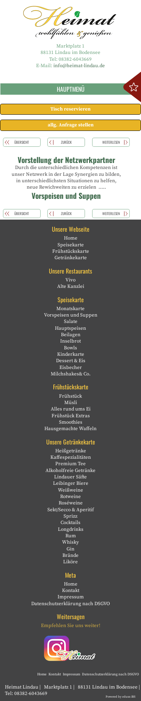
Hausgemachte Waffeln (70, 429)
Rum (70, 536)
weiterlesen (111, 142)
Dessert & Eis (70, 361)
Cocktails (70, 523)
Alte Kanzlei (70, 286)
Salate (70, 321)
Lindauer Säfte (70, 477)
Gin (70, 549)
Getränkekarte (71, 258)
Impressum (71, 597)
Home (70, 238)
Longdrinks (70, 529)
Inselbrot (70, 341)
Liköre (70, 562)
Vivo (70, 280)
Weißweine (70, 490)
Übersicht (21, 142)
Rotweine (70, 496)
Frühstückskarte (70, 251)
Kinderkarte (70, 354)
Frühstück (70, 396)
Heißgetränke (70, 451)
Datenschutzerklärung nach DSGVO (70, 604)
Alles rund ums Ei (71, 409)
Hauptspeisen (70, 328)
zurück (66, 142)
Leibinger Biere (70, 483)
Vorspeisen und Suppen (70, 315)
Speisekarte (71, 245)
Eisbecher (70, 367)
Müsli (70, 403)
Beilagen (70, 335)
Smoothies (70, 422)
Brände (70, 555)
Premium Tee (70, 464)
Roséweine (71, 503)
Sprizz (70, 516)
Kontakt (70, 590)
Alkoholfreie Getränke (70, 470)
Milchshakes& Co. (71, 374)
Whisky (70, 542)
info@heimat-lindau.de (79, 66)
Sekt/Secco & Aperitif (70, 510)
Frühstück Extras (71, 416)
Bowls (70, 348)
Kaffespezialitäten (70, 457)
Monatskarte (70, 309)
